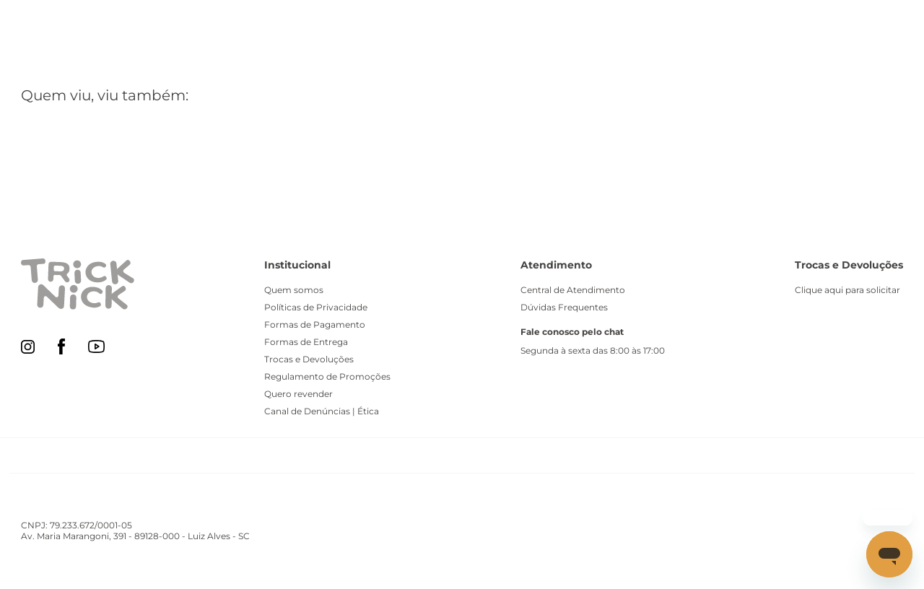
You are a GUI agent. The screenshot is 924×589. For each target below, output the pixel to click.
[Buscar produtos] (525, 26)
